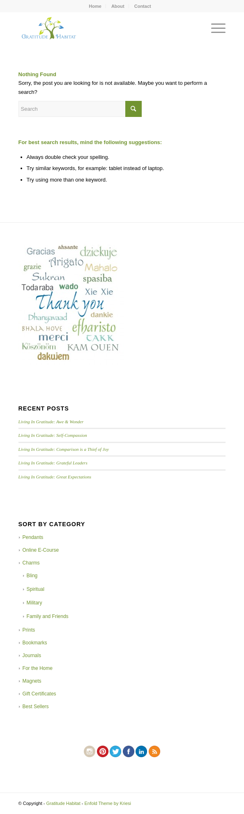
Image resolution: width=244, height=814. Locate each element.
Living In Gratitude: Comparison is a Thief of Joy (63, 449)
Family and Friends (48, 616)
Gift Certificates (39, 694)
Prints (29, 630)
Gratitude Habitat (63, 803)
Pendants (33, 537)
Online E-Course (41, 550)
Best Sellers (36, 706)
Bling (32, 575)
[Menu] (214, 28)
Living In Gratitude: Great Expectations (55, 476)
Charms (31, 563)
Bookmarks (35, 643)
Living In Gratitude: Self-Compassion (52, 435)
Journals (32, 655)
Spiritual (35, 589)
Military (34, 603)
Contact (142, 6)
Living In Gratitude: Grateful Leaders (52, 462)
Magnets (32, 681)
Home (95, 6)
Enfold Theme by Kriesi (108, 803)
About (117, 6)
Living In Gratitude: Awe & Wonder (51, 421)
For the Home (38, 668)
